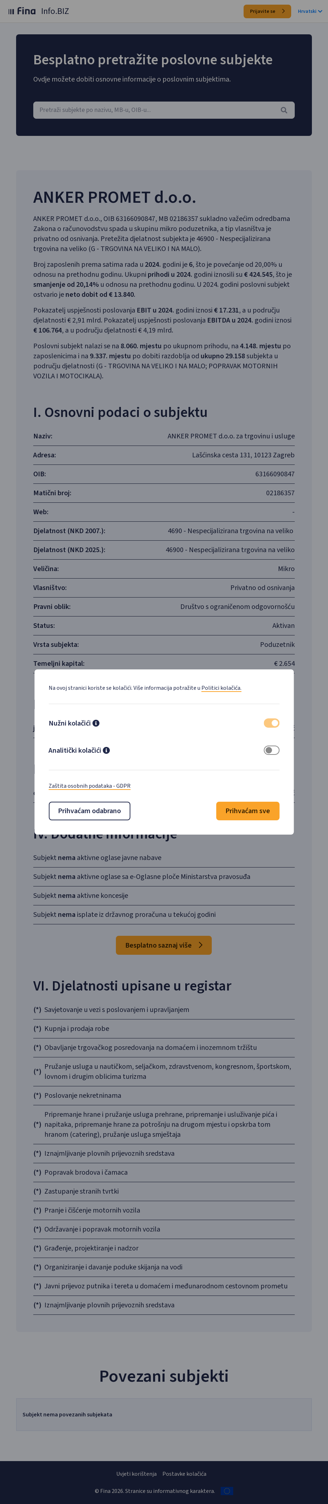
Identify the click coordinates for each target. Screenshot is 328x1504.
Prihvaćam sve (247, 811)
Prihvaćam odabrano (89, 811)
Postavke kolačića (184, 1474)
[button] (95, 724)
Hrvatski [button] (310, 11)
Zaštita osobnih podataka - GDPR (90, 786)
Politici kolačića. (221, 688)
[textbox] (164, 110)
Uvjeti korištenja (136, 1474)
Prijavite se (267, 11)
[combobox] (164, 110)
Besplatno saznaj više (163, 945)
